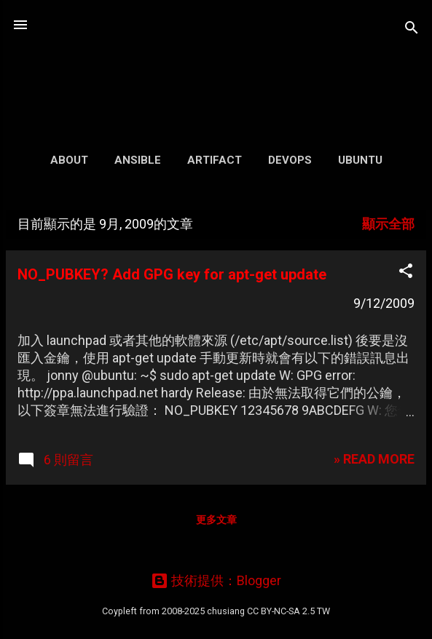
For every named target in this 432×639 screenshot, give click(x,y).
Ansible (137, 160)
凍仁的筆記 (216, 61)
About (69, 160)
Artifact (214, 160)
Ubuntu (360, 160)
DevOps (290, 160)
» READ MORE (374, 459)
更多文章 (216, 519)
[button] (406, 273)
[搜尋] (411, 29)
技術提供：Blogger (216, 580)
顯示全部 (388, 223)
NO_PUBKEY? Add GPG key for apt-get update (171, 274)
